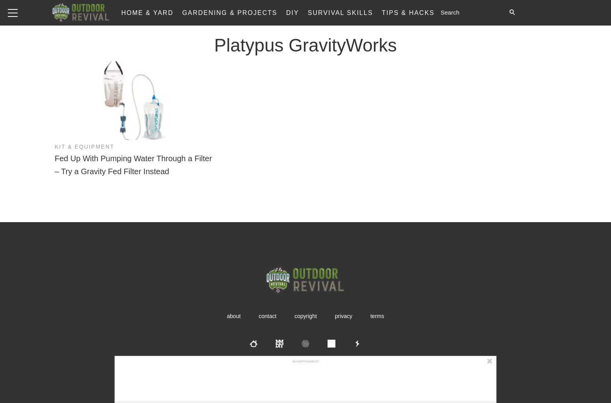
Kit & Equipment (84, 146)
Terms (377, 316)
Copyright (305, 316)
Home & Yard (147, 12)
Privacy (343, 316)
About (234, 316)
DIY (292, 12)
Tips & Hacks (408, 12)
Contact (267, 316)
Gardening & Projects (229, 12)
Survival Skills (340, 12)
